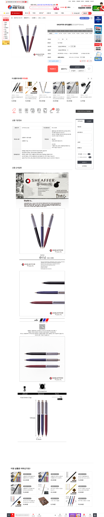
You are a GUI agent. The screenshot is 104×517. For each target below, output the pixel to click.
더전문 (56, 13)
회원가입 (73, 1)
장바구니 (82, 1)
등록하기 (84, 162)
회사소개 (91, 1)
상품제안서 (81, 70)
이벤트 (62, 13)
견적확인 (84, 166)
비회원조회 (78, 1)
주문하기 (53, 69)
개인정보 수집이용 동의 (83, 157)
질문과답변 (87, 1)
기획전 (33, 13)
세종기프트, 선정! (44, 4)
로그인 (70, 1)
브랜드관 (49, 13)
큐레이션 (41, 13)
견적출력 (73, 70)
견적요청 (77, 67)
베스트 (27, 13)
